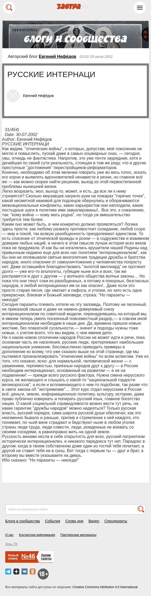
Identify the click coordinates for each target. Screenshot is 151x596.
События (52, 521)
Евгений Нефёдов (57, 56)
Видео (93, 521)
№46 (28, 556)
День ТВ (11, 544)
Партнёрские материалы (78, 535)
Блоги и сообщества (22, 521)
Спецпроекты (115, 521)
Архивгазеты (46, 556)
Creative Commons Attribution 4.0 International (105, 587)
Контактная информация (37, 535)
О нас (9, 535)
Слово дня (74, 521)
